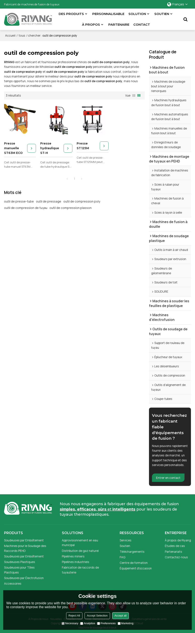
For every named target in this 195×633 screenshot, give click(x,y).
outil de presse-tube (19, 201)
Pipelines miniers (73, 556)
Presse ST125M (83, 146)
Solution (137, 14)
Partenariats (173, 552)
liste (133, 95)
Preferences (106, 623)
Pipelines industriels (75, 562)
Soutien (161, 14)
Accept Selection (97, 615)
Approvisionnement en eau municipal (80, 542)
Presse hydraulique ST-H (49, 148)
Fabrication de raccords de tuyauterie (80, 569)
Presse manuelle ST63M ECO (13, 148)
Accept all (121, 615)
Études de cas (175, 546)
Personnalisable (108, 14)
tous (22, 35)
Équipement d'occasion (136, 568)
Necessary (70, 623)
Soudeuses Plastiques (19, 562)
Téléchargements (132, 552)
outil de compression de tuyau (25, 208)
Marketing (125, 623)
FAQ (122, 557)
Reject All (74, 615)
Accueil (10, 35)
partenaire (118, 25)
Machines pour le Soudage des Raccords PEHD (25, 548)
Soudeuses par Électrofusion (24, 578)
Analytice (87, 623)
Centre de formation (134, 563)
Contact (141, 25)
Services (125, 540)
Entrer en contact (168, 478)
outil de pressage (48, 201)
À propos (91, 25)
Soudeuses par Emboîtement (24, 540)
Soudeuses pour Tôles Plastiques (19, 569)
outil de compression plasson (70, 208)
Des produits (71, 14)
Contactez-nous (176, 557)
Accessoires (12, 583)
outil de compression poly (81, 201)
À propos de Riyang (178, 540)
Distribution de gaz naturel (80, 551)
